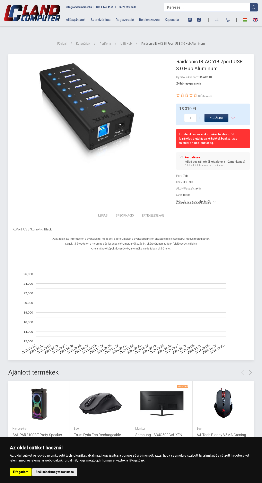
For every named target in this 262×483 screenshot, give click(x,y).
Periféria (105, 36)
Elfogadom (20, 472)
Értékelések (153, 208)
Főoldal (62, 36)
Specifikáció (125, 208)
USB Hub (126, 36)
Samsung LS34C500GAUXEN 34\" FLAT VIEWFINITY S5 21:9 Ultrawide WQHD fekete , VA (159, 432)
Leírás (103, 208)
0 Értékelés (205, 89)
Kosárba (216, 110)
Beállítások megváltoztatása (55, 472)
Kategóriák (83, 36)
